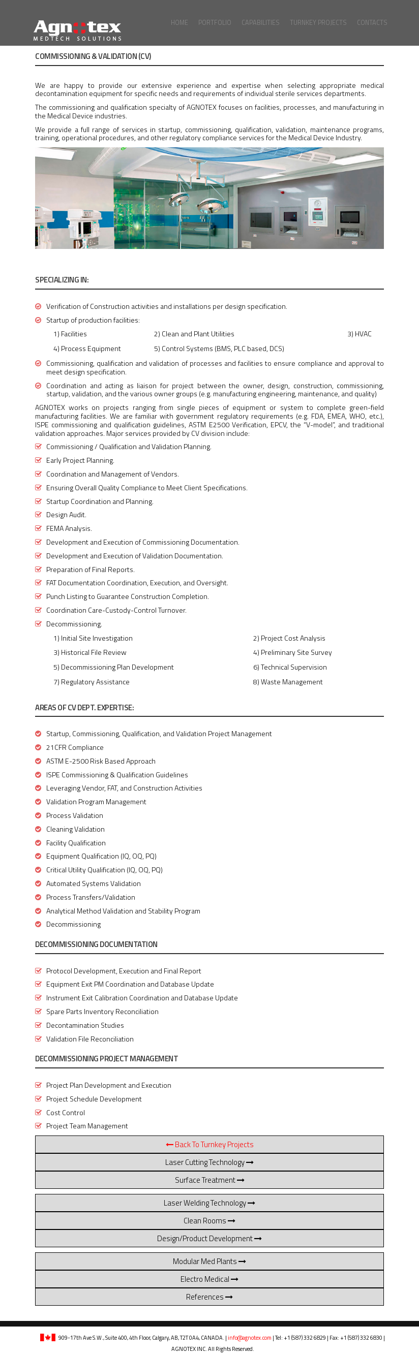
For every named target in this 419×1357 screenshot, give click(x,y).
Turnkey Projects (318, 22)
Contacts (372, 22)
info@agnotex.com (250, 1338)
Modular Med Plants (209, 1261)
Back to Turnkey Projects (210, 1144)
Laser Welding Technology (209, 1203)
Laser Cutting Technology (209, 1162)
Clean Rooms (209, 1220)
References (209, 1297)
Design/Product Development (209, 1238)
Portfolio (214, 22)
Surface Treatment (210, 1180)
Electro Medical (209, 1279)
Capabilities (261, 22)
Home (179, 22)
